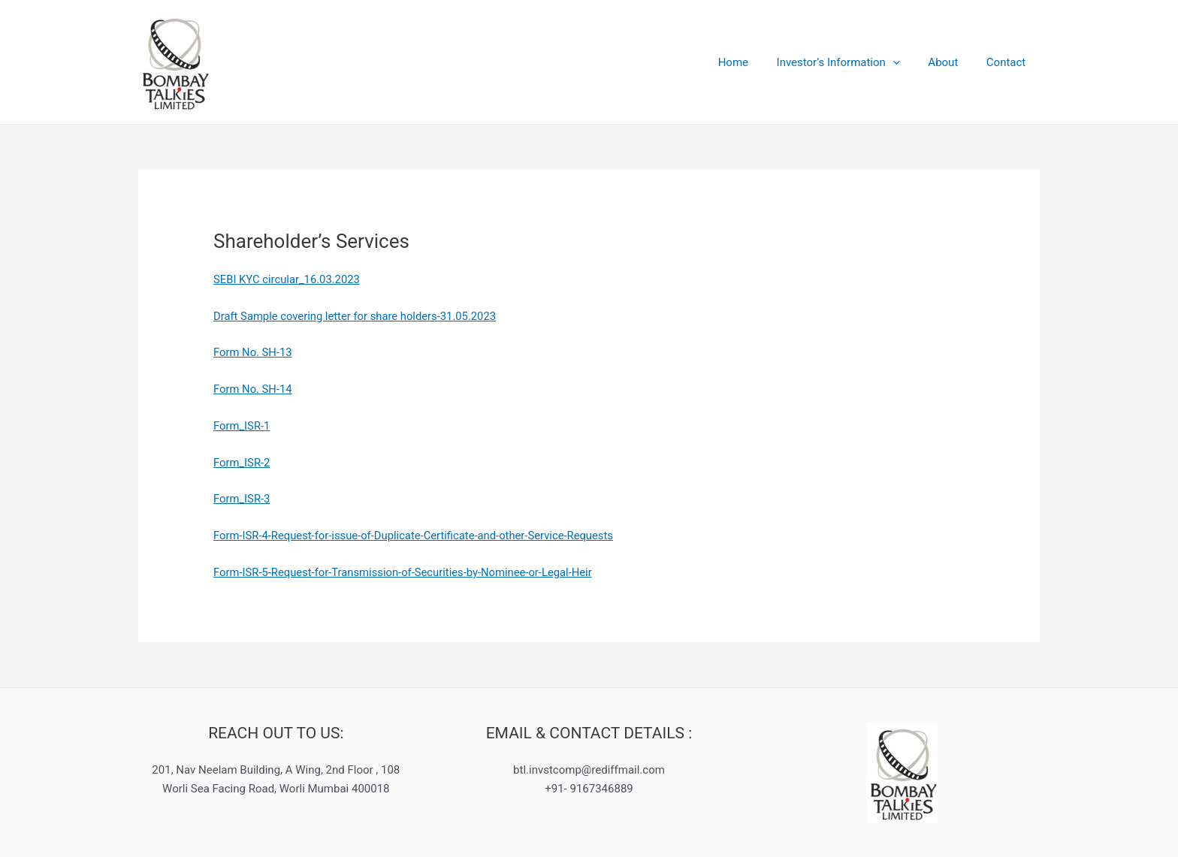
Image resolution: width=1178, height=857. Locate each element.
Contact (1008, 62)
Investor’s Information (852, 62)
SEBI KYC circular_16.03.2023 (287, 279)
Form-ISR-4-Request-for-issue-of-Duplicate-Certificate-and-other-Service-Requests (416, 535)
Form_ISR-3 (242, 498)
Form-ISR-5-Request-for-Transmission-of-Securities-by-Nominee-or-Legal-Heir (405, 572)
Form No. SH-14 (253, 389)
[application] (907, 62)
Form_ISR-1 (242, 426)
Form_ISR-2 (242, 462)
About (952, 62)
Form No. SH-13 (253, 352)
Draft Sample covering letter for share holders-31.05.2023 (356, 316)
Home (753, 62)
